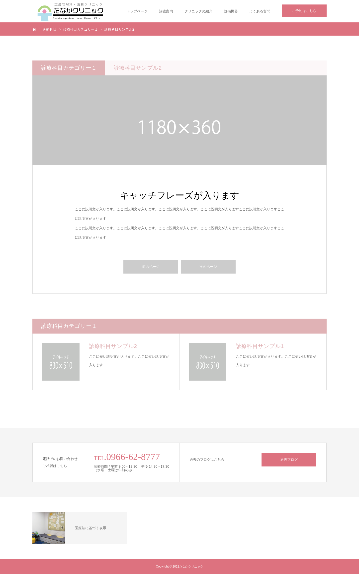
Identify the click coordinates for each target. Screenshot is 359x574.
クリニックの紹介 (198, 11)
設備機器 (231, 11)
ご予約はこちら (304, 11)
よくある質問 (259, 11)
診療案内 (166, 11)
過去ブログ (289, 459)
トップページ (137, 11)
